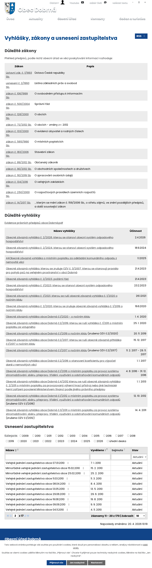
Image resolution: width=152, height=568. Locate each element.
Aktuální (137, 463)
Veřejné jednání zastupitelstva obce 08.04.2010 (38, 483)
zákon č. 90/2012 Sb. (19, 169)
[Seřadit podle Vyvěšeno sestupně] (107, 450)
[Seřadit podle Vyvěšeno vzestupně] (107, 448)
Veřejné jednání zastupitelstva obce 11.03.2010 (37, 478)
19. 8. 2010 (96, 499)
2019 (11, 441)
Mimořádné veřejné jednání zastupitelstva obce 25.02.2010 (46, 473)
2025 (87, 441)
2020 (23, 441)
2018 (132, 435)
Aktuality (36, 18)
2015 (97, 435)
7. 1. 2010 (96, 463)
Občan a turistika (132, 18)
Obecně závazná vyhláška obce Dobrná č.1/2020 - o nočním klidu (48, 316)
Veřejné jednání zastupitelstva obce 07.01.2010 (38, 463)
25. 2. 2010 (97, 473)
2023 (61, 441)
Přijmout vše (56, 562)
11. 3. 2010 (96, 478)
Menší (133, 2)
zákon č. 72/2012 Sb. (19, 125)
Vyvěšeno (98, 450)
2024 (74, 441)
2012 (60, 435)
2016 (109, 435)
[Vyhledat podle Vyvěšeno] (100, 457)
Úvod (11, 25)
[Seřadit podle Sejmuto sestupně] (124, 450)
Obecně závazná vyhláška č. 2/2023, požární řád (37, 279)
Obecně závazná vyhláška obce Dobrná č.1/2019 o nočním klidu (46, 333)
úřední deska (117, 441)
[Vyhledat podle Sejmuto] (121, 457)
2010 (37, 435)
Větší (145, 2)
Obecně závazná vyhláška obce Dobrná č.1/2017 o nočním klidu (46, 350)
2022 (48, 441)
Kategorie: (11, 435)
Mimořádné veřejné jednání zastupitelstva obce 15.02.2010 (45, 468)
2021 (36, 441)
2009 (25, 435)
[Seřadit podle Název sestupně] (18, 450)
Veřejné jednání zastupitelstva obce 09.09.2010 (38, 504)
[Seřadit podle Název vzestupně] (18, 448)
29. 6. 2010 (97, 494)
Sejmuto (117, 450)
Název (11, 450)
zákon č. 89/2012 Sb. (19, 162)
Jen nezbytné (77, 562)
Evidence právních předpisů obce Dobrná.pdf (34, 223)
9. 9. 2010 (96, 504)
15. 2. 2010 (97, 468)
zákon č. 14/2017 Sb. (18, 202)
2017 (120, 435)
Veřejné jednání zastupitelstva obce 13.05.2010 (38, 489)
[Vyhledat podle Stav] (139, 457)
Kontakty (98, 18)
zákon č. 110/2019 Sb (18, 175)
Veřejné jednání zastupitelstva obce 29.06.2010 (38, 494)
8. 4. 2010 (96, 483)
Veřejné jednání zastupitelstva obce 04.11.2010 (37, 509)
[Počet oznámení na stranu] (140, 515)
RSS (141, 36)
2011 (49, 435)
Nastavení (97, 562)
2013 (72, 435)
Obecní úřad (25, 25)
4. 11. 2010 (96, 509)
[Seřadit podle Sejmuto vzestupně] (124, 448)
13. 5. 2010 (97, 489)
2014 (84, 435)
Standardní (139, 2)
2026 (100, 441)
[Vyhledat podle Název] (47, 457)
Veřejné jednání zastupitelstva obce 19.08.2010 (38, 499)
